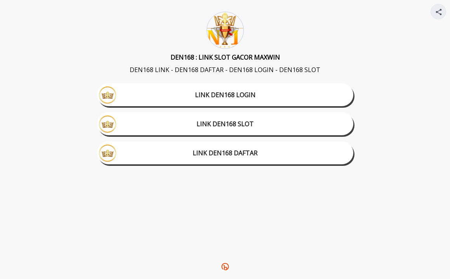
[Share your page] (438, 11)
